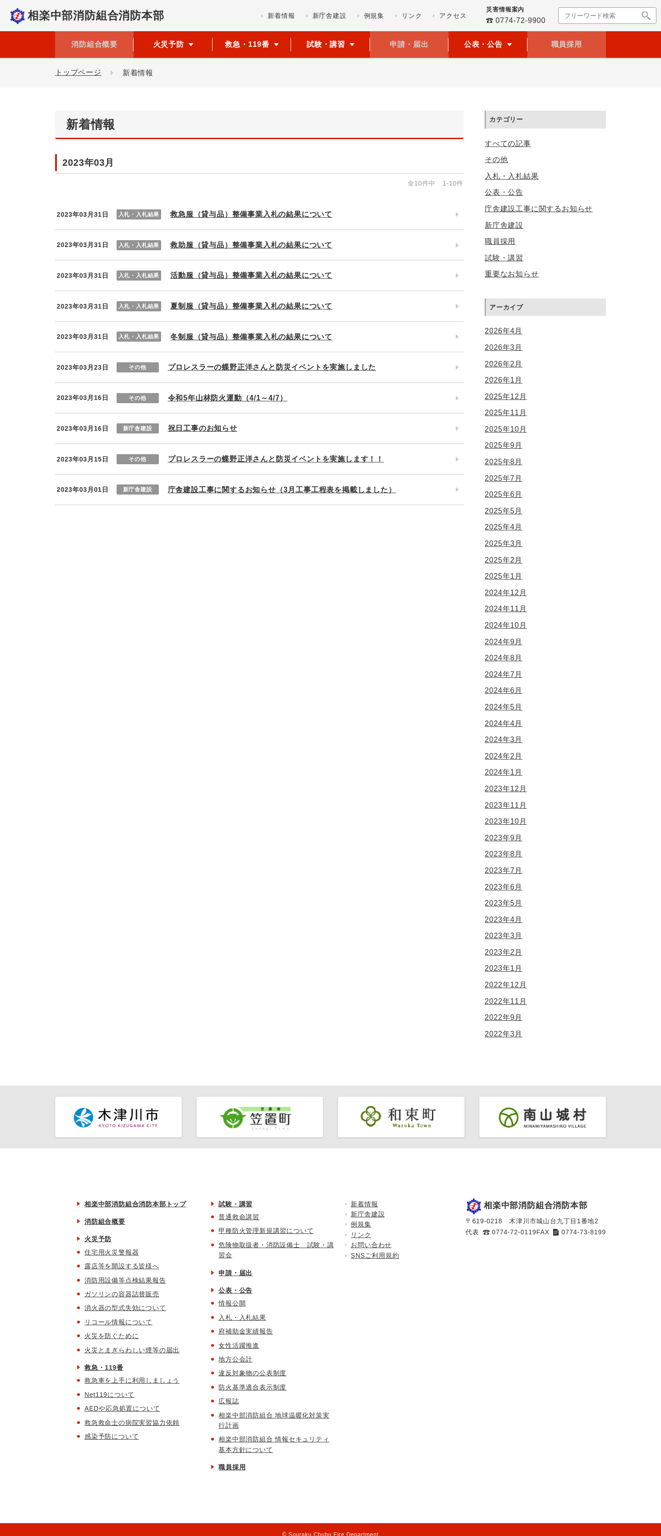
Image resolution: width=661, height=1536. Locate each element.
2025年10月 (506, 429)
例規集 (361, 1224)
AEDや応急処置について (122, 1408)
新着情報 (364, 1204)
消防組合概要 (94, 44)
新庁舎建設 (504, 225)
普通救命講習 (238, 1217)
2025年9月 (503, 445)
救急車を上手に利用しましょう (131, 1380)
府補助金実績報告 (245, 1331)
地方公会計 (235, 1359)
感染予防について (111, 1436)
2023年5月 (503, 903)
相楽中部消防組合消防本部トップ (135, 1204)
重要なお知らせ (512, 274)
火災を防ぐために (111, 1335)
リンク (361, 1234)
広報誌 (228, 1401)
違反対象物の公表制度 (252, 1373)
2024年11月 (506, 609)
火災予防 (98, 1239)
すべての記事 (508, 143)
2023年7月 (503, 870)
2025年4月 (503, 527)
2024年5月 (503, 707)
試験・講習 (504, 258)
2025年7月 (503, 478)
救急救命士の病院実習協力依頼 (131, 1422)
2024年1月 (503, 772)
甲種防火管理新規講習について (266, 1230)
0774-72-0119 (514, 1232)
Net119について (109, 1394)
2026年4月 (503, 331)
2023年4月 (503, 919)
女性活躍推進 (238, 1345)
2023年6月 (503, 887)
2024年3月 (503, 739)
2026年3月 (503, 347)
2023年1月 (503, 968)
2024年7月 (503, 674)
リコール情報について (118, 1322)
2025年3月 (503, 543)
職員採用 (566, 44)
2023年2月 (503, 952)
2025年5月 (503, 511)
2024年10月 (506, 625)
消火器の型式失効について (125, 1307)
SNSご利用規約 (375, 1255)
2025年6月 (503, 494)
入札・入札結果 (512, 176)
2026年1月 (503, 380)
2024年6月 (503, 690)
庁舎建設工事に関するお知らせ (539, 209)
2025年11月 (506, 412)
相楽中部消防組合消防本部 (96, 15)
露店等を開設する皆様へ (121, 1266)
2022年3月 (503, 1034)
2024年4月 (503, 723)
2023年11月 (506, 805)
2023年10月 (506, 821)
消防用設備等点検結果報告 (125, 1280)
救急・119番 (103, 1367)
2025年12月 (506, 396)
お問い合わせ (371, 1245)
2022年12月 (506, 985)
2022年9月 (503, 1017)
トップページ (78, 73)
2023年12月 (506, 789)
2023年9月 (503, 838)
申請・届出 (409, 44)
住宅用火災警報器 (111, 1252)
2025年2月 (503, 560)
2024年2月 (503, 756)
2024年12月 (506, 592)
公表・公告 (504, 192)
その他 (496, 159)
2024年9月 (503, 642)
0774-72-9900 (520, 20)
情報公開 (232, 1303)
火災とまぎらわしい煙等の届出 (131, 1350)
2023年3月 (503, 936)
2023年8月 (503, 854)
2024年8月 (503, 658)
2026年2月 (503, 364)
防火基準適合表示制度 (252, 1387)
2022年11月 (506, 1001)
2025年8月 (503, 462)
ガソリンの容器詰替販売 (121, 1294)
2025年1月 (503, 576)
